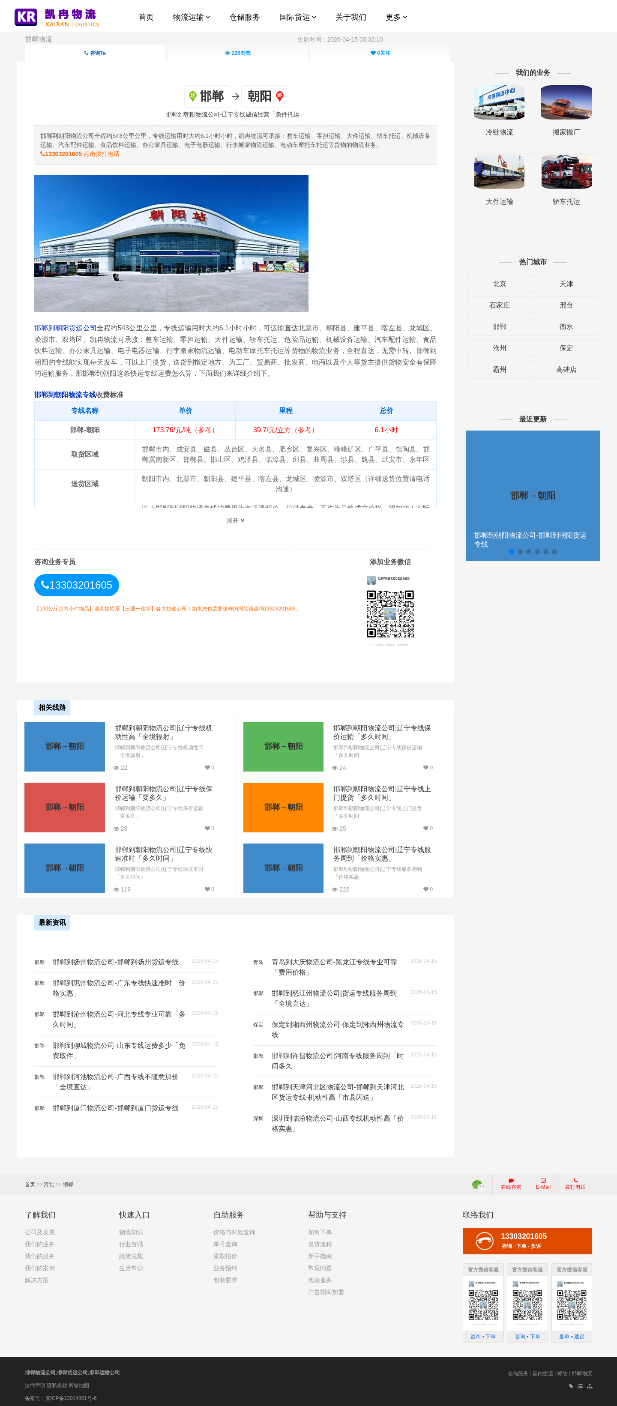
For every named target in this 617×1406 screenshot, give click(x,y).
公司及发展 (40, 1228)
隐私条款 (57, 1382)
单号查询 (225, 1240)
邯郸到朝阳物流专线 (72, 394)
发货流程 (320, 1240)
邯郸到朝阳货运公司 (73, 327)
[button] (505, 551)
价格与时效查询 (234, 1228)
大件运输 (494, 201)
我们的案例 (40, 1264)
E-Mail (543, 1181)
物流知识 (131, 1228)
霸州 (494, 369)
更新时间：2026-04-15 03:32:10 (340, 39)
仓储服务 (518, 1370)
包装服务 (320, 1276)
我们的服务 (40, 1252)
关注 (380, 53)
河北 (49, 1181)
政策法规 (131, 1252)
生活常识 (131, 1264)
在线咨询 (511, 1181)
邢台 (559, 305)
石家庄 (494, 305)
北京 (494, 283)
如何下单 (320, 1228)
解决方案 (37, 1276)
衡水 (559, 326)
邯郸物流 (38, 39)
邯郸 (494, 326)
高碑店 (559, 369)
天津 (559, 283)
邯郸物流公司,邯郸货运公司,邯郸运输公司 (72, 1369)
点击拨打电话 (87, 153)
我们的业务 (40, 1240)
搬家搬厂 (559, 132)
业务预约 (225, 1264)
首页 (30, 1181)
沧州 (494, 348)
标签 (562, 1370)
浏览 (237, 53)
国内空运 (543, 1370)
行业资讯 (131, 1240)
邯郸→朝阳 (64, 744)
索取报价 (225, 1252)
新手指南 (320, 1252)
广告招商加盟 (326, 1288)
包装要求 (225, 1276)
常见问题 (320, 1264)
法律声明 (35, 1382)
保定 (559, 348)
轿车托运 (559, 201)
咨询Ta (94, 53)
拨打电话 (575, 1181)
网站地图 (79, 1382)
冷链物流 (494, 132)
